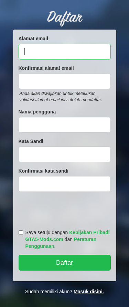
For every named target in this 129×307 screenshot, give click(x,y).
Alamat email (33, 38)
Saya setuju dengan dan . (64, 239)
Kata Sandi (31, 141)
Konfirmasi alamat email (46, 68)
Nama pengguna (37, 111)
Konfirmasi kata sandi (44, 171)
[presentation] (66, 209)
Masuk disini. (89, 291)
